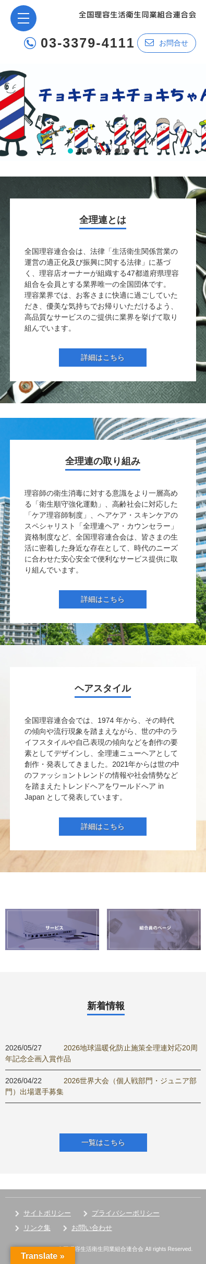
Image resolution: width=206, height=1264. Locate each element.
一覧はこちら (103, 1142)
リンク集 (37, 1228)
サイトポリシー (47, 1213)
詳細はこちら (103, 357)
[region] (103, 112)
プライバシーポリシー (126, 1213)
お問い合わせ (91, 1228)
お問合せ (166, 42)
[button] (103, 112)
